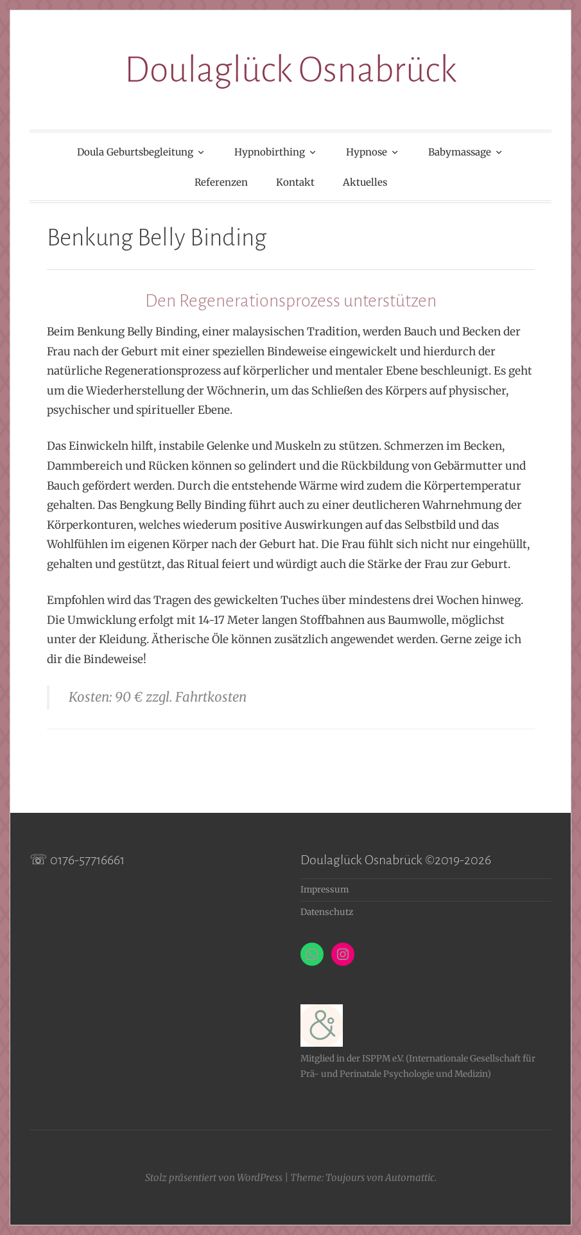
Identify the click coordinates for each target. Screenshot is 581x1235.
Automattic (410, 1177)
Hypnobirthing (269, 152)
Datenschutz (326, 912)
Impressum (324, 889)
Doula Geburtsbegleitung (135, 152)
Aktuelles (365, 182)
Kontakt (295, 182)
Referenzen (221, 182)
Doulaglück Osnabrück (290, 70)
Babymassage (459, 152)
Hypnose (366, 152)
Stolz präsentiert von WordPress (213, 1177)
